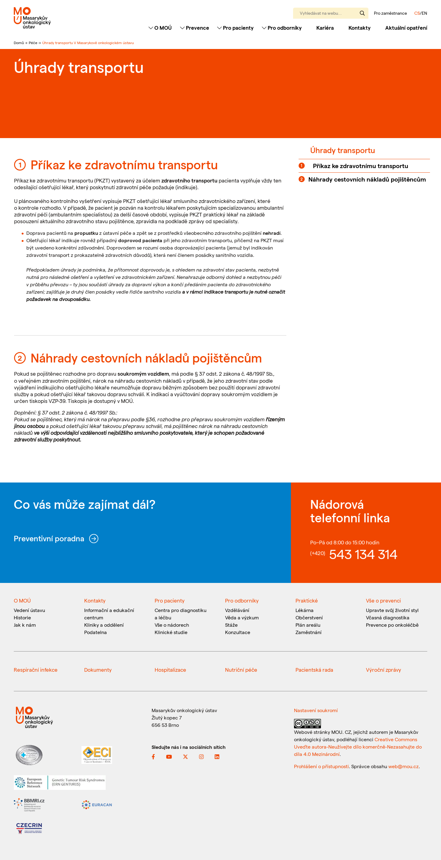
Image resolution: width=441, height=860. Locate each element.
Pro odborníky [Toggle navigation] (282, 27)
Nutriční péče (241, 670)
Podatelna (95, 632)
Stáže (231, 625)
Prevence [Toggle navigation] (194, 27)
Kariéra (325, 27)
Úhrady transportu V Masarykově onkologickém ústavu (88, 42)
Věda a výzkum (242, 617)
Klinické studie (171, 632)
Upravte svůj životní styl (392, 610)
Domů (19, 42)
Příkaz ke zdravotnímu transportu (360, 165)
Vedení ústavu (29, 610)
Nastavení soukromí (316, 710)
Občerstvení (309, 617)
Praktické (307, 600)
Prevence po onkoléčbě (392, 625)
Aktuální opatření (406, 27)
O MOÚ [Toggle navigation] (160, 27)
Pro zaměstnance (390, 13)
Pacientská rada (314, 670)
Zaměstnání (309, 632)
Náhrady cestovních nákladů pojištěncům (367, 179)
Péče (33, 42)
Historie (22, 617)
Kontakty (360, 27)
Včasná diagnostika (387, 617)
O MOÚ (22, 600)
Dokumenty (98, 670)
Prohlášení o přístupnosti (321, 766)
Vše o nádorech (172, 625)
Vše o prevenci (383, 600)
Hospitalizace (170, 670)
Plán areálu (308, 625)
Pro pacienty (170, 600)
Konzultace (237, 632)
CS (417, 13)
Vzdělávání (237, 610)
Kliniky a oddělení (104, 625)
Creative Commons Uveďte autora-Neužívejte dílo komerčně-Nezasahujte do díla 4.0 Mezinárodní (358, 746)
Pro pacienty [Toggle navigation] (235, 27)
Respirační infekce (36, 670)
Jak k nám (25, 625)
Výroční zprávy (383, 670)
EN (424, 13)
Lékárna (305, 610)
